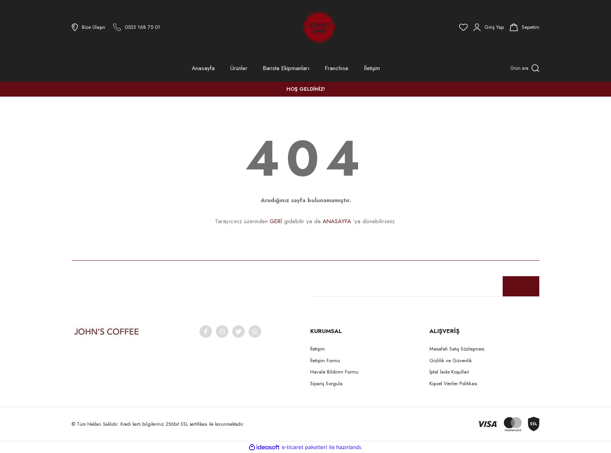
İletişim (372, 68)
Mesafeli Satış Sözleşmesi (456, 349)
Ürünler (238, 68)
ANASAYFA (337, 221)
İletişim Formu (325, 360)
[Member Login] (488, 27)
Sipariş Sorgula (326, 383)
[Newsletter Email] (424, 286)
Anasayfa (203, 68)
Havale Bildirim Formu (334, 371)
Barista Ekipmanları (286, 68)
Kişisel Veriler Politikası (453, 383)
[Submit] (521, 286)
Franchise (336, 68)
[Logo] (297, 27)
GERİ (276, 221)
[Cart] (524, 27)
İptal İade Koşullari (449, 371)
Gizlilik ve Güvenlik (450, 360)
